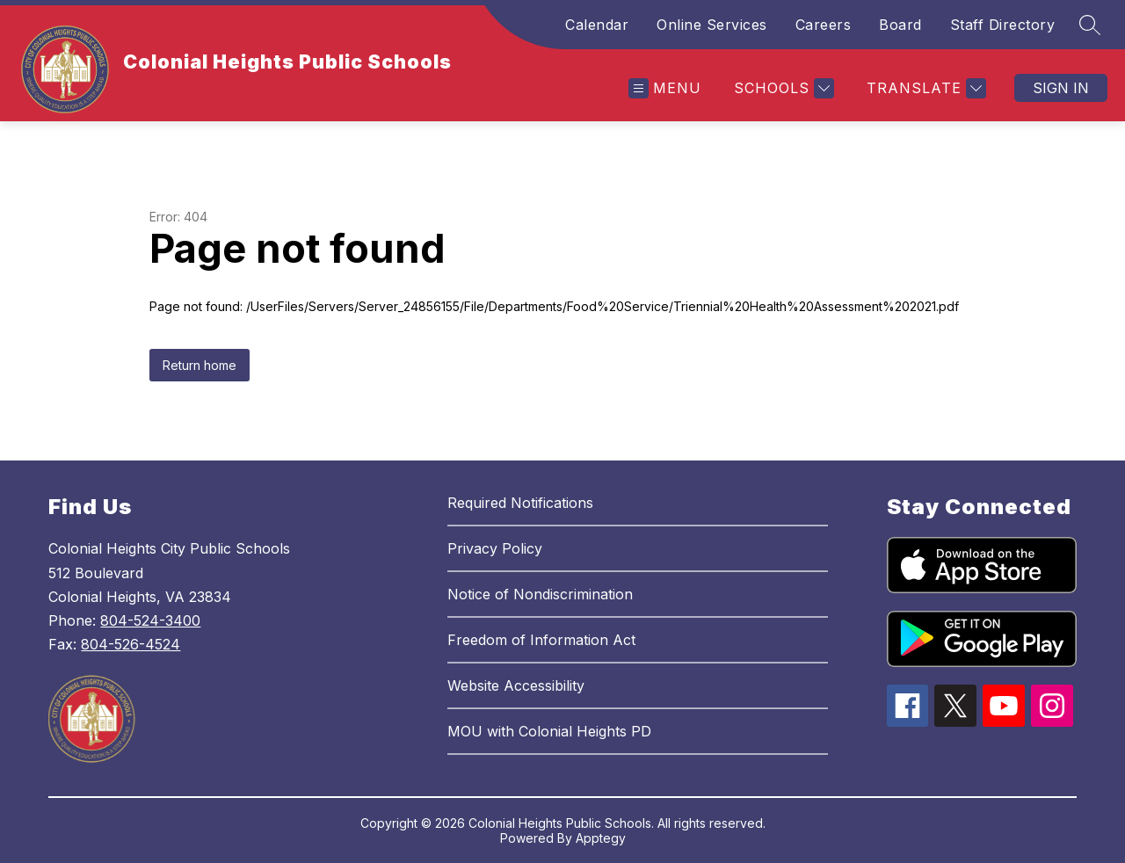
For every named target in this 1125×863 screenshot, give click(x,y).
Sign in (1061, 88)
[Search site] (1089, 24)
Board (900, 24)
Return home (199, 365)
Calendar (596, 24)
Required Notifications (520, 502)
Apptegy (601, 837)
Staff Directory (1003, 24)
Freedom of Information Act (541, 640)
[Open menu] (664, 88)
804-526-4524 (130, 644)
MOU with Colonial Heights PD (549, 731)
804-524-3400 (150, 620)
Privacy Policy (494, 548)
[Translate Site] (924, 88)
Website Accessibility (515, 685)
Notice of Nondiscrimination (540, 594)
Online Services (712, 24)
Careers (823, 24)
